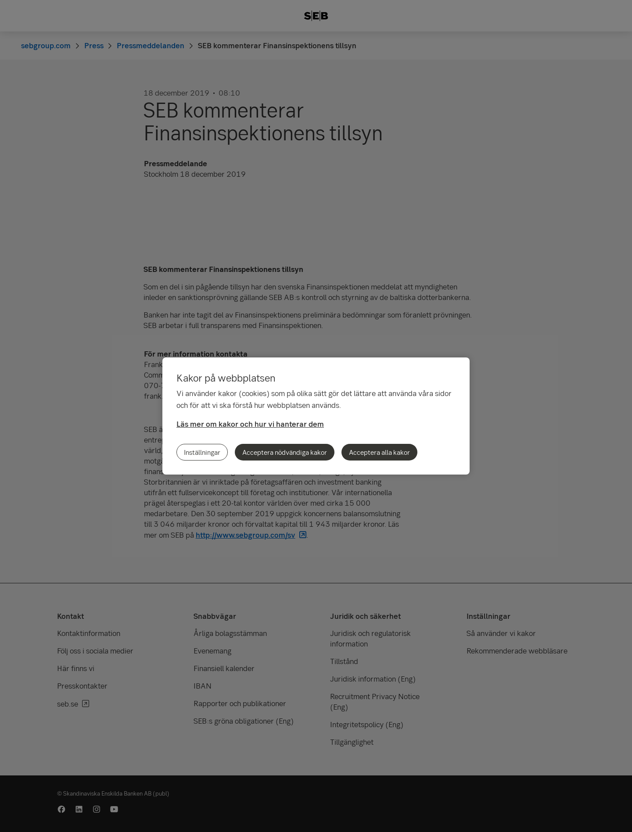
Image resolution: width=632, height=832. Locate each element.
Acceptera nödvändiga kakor (284, 452)
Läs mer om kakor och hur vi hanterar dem (250, 424)
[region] (316, 416)
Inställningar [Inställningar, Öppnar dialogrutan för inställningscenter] (202, 452)
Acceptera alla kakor (379, 452)
